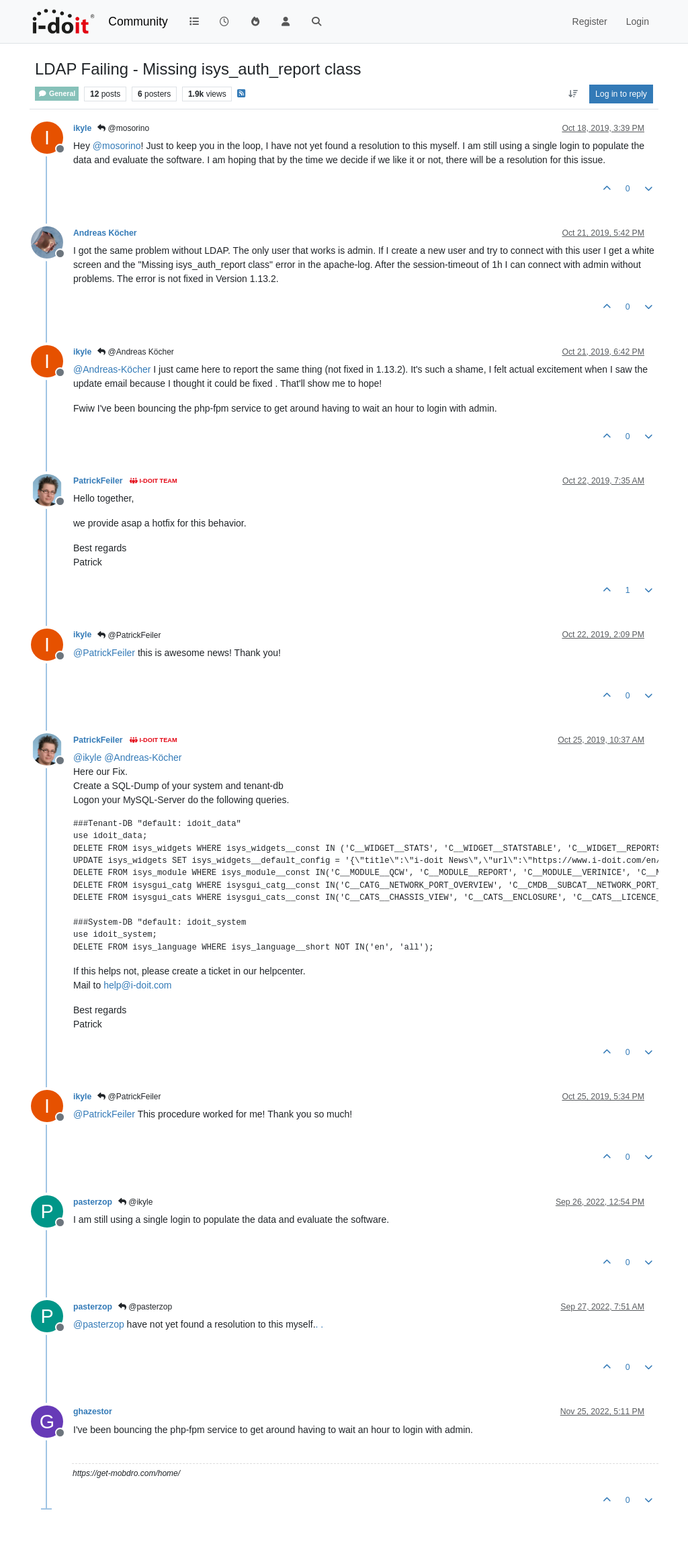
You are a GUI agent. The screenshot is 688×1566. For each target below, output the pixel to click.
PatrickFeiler (98, 481)
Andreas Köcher (105, 233)
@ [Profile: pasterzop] (98, 1324)
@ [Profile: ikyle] (87, 757)
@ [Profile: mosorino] (117, 145)
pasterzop (92, 1202)
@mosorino (123, 128)
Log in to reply (621, 94)
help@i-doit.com (137, 985)
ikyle (82, 128)
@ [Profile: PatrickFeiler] (104, 652)
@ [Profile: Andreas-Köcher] (111, 369)
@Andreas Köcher (135, 352)
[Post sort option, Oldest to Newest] (573, 94)
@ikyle (135, 1202)
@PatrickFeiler (129, 635)
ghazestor (92, 1411)
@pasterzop (145, 1306)
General (56, 93)
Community (138, 21)
